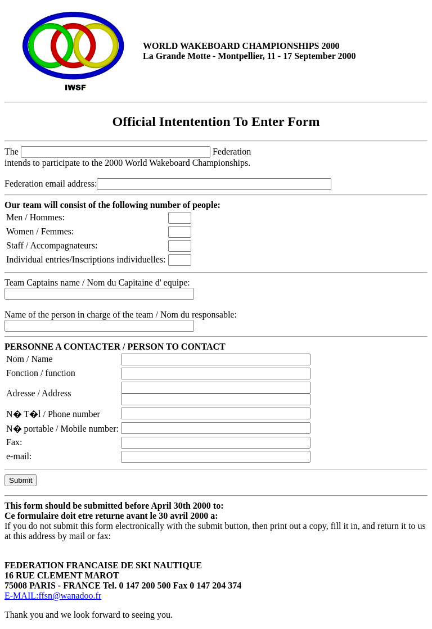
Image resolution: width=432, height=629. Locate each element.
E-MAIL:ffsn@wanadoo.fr (52, 595)
